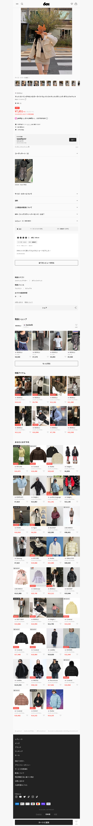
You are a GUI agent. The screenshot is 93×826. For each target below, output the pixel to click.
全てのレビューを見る (46, 263)
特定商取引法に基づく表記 (24, 777)
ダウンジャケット (37, 280)
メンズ (17, 743)
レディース (18, 739)
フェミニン (18, 288)
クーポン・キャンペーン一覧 (22, 146)
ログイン (29, 124)
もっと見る (46, 363)
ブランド (18, 747)
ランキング (19, 751)
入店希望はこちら (21, 785)
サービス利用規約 (21, 769)
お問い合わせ (19, 302)
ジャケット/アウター (21, 280)
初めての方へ (19, 761)
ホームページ (18, 731)
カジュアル (28, 288)
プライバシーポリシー (22, 765)
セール (17, 755)
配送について (29, 302)
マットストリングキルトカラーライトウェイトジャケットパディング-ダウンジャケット (70, 731)
